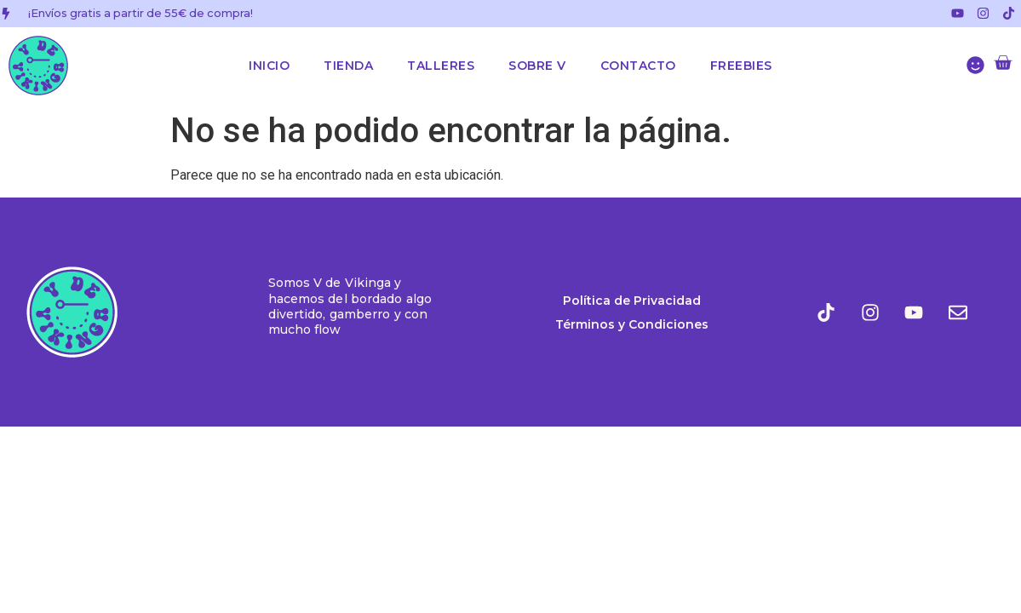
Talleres (440, 65)
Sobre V (537, 65)
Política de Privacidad (632, 300)
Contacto (638, 65)
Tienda (348, 65)
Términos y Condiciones (631, 324)
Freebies (741, 65)
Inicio (269, 65)
